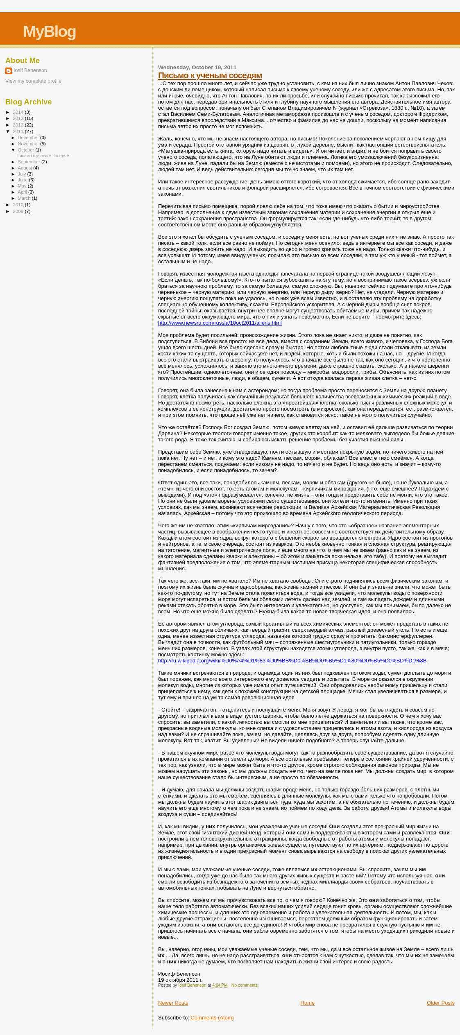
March (25, 198)
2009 (19, 211)
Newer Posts (173, 1003)
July (22, 174)
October (27, 149)
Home (308, 1003)
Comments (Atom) (211, 1018)
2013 (19, 118)
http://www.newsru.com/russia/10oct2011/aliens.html (220, 323)
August (26, 167)
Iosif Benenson (30, 70)
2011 (19, 131)
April (23, 192)
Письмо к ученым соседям (210, 75)
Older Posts (441, 1003)
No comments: (245, 985)
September (30, 161)
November (29, 143)
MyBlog (49, 31)
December (29, 137)
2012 (19, 124)
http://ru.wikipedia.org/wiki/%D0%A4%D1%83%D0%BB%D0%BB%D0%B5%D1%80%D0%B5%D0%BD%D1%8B (292, 661)
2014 (19, 112)
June (23, 179)
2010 (19, 204)
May (23, 185)
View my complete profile (33, 81)
